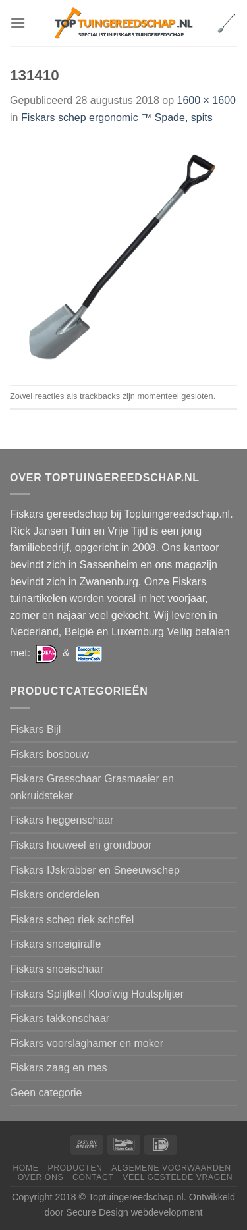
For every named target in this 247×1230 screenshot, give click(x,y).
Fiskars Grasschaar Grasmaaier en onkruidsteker (92, 787)
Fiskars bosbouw (49, 754)
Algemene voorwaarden (171, 1168)
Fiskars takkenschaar (59, 1018)
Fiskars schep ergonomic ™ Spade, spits (117, 117)
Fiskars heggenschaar (61, 820)
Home (25, 1168)
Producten (74, 1168)
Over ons (40, 1177)
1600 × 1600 (206, 100)
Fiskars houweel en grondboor (80, 845)
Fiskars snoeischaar (56, 969)
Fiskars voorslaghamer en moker (86, 1043)
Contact (93, 1177)
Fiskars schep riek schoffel (72, 919)
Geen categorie (46, 1092)
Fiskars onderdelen (54, 894)
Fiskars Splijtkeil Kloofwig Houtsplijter (97, 994)
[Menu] (18, 23)
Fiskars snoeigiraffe (55, 943)
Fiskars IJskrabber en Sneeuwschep (95, 870)
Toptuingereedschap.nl (136, 1197)
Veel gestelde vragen (178, 1177)
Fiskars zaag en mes (58, 1067)
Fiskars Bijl (35, 729)
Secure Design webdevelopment (134, 1212)
